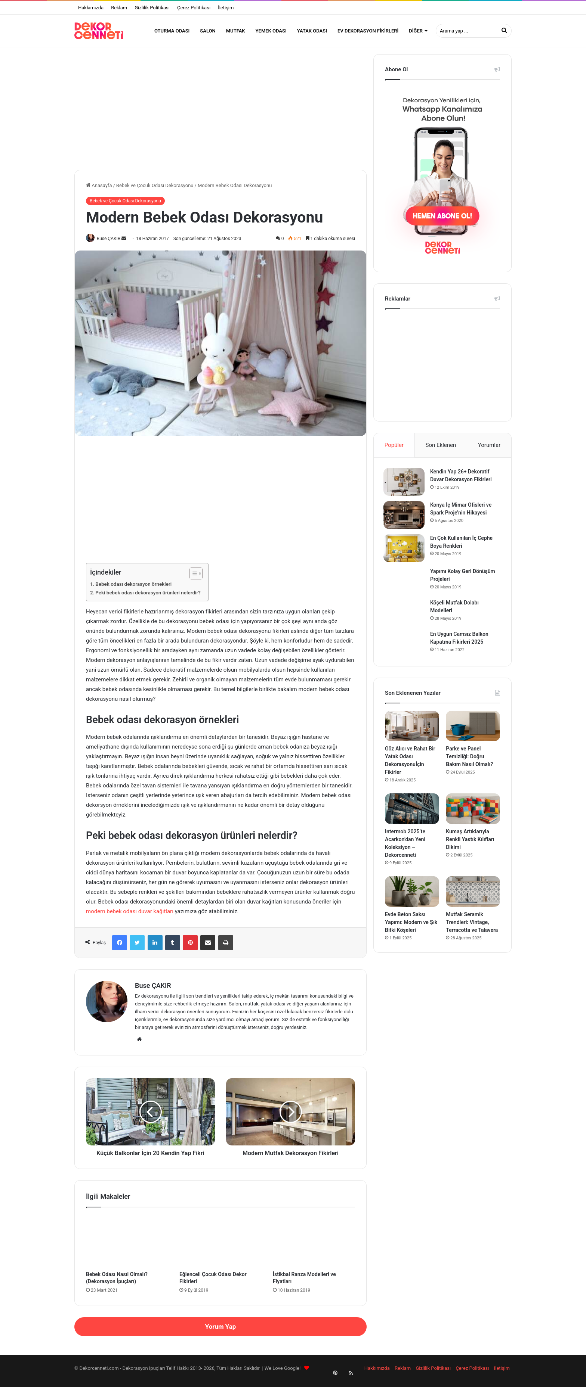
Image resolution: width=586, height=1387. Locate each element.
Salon (207, 31)
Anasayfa (99, 190)
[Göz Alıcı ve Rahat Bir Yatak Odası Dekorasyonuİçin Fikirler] (412, 733)
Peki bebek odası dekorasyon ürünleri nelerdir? (148, 598)
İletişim (226, 7)
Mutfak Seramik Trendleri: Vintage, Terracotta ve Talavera (472, 929)
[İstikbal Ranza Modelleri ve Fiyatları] (314, 1246)
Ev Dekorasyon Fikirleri (367, 31)
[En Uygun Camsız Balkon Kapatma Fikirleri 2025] (405, 649)
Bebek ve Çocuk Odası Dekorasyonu (155, 190)
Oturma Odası (171, 31)
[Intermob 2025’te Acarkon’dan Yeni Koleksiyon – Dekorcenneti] (412, 816)
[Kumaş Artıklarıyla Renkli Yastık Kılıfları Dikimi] (473, 816)
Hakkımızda (91, 7)
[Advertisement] (220, 111)
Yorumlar (489, 449)
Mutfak (235, 31)
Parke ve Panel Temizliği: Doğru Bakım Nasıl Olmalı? (469, 764)
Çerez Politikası (193, 7)
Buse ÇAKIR (111, 243)
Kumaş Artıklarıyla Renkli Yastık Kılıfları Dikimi (470, 847)
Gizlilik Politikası (152, 7)
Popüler (394, 449)
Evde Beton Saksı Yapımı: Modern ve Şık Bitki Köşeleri (411, 929)
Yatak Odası (312, 31)
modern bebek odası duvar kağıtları (129, 916)
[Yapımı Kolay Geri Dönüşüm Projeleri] (405, 586)
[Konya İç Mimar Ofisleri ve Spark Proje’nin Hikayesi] (405, 521)
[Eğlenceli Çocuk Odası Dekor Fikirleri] (220, 1246)
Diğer (416, 31)
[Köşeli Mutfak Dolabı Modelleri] (405, 618)
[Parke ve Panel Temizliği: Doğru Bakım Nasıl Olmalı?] (473, 733)
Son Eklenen (441, 449)
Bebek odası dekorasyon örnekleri (133, 589)
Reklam (119, 7)
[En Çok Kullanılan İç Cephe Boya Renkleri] (405, 554)
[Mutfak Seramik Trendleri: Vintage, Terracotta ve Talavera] (473, 899)
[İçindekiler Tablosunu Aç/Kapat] (192, 578)
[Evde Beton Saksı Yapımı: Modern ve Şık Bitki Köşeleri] (412, 899)
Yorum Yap (220, 1331)
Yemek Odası (271, 31)
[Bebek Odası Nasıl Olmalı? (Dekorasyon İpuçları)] (127, 1246)
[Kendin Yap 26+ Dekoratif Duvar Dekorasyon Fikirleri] (405, 488)
